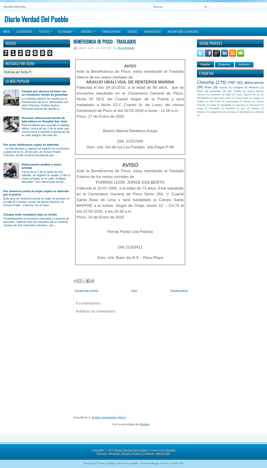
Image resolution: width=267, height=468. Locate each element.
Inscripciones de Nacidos (183, 31)
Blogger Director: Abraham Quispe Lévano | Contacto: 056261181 (136, 452)
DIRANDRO (203, 98)
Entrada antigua (179, 290)
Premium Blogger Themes (154, 463)
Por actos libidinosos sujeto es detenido (31, 144)
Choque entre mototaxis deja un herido (30, 214)
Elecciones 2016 (222, 98)
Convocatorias (111, 31)
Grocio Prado (242, 98)
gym (243, 108)
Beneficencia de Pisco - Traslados (104, 41)
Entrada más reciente (86, 290)
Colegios (238, 87)
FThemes (100, 463)
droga (200, 108)
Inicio (6, 31)
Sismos (247, 101)
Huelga (256, 98)
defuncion (255, 105)
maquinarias (216, 112)
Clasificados (24, 31)
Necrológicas (152, 31)
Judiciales (90, 30)
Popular (205, 64)
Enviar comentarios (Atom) (109, 417)
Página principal (14, 7)
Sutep (213, 105)
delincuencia (254, 83)
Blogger (145, 424)
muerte (223, 87)
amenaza (240, 105)
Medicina (254, 87)
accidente (215, 94)
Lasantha (133, 463)
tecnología (245, 112)
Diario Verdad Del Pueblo (36, 19)
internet (255, 108)
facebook (230, 108)
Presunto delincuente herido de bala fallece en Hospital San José (44, 119)
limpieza (201, 112)
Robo (207, 87)
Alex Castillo (234, 91)
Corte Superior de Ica (248, 94)
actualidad (226, 105)
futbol (228, 94)
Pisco (200, 91)
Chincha (205, 82)
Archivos (244, 64)
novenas (231, 112)
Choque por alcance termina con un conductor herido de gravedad (45, 93)
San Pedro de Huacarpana (224, 101)
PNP (231, 83)
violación (259, 112)
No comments (126, 48)
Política (47, 30)
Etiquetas (224, 64)
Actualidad (67, 30)
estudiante (214, 108)
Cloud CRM (177, 463)
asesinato (215, 91)
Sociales (132, 31)
